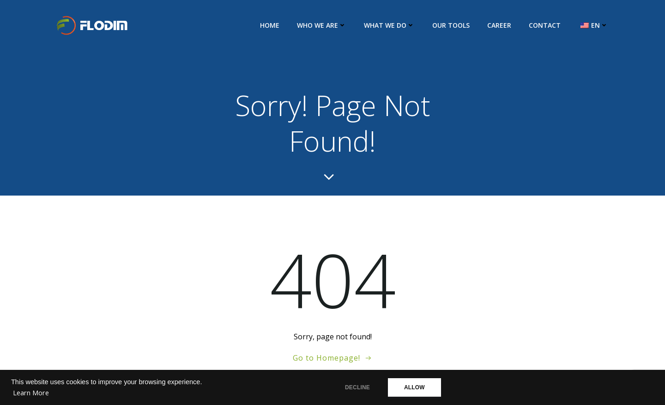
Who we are (321, 25)
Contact (545, 25)
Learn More (31, 392)
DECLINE (357, 387)
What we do (389, 25)
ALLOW (414, 387)
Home (269, 25)
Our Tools (451, 25)
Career (499, 25)
